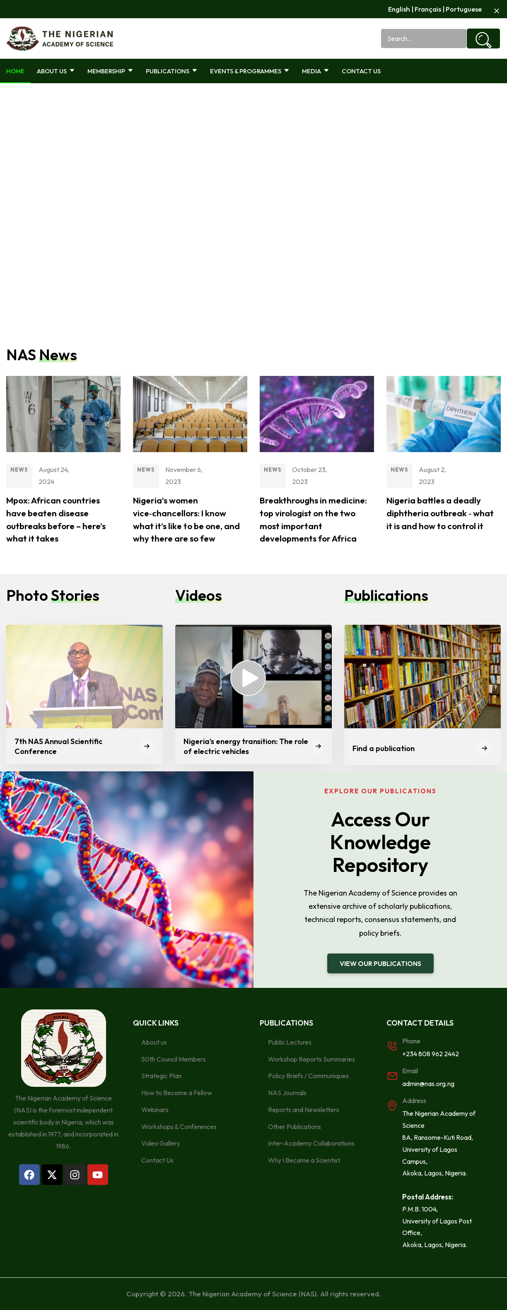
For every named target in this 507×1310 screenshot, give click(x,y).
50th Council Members (173, 1059)
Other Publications (294, 1126)
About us (154, 1042)
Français (426, 9)
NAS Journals (287, 1092)
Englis (395, 9)
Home (15, 71)
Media (315, 71)
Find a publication (383, 748)
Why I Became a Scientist (304, 1160)
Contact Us (361, 71)
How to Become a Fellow (176, 1092)
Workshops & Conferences (179, 1126)
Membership (110, 71)
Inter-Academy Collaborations (311, 1143)
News (19, 469)
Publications (172, 71)
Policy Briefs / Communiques (308, 1076)
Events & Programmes (250, 71)
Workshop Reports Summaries (311, 1059)
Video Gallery (160, 1143)
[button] (380, 963)
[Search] (483, 38)
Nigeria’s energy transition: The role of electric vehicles (245, 746)
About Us (56, 71)
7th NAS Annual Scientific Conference (58, 746)
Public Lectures (289, 1042)
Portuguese (463, 9)
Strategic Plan (161, 1076)
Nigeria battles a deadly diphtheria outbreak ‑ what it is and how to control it (441, 513)
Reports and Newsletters (303, 1109)
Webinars (155, 1109)
